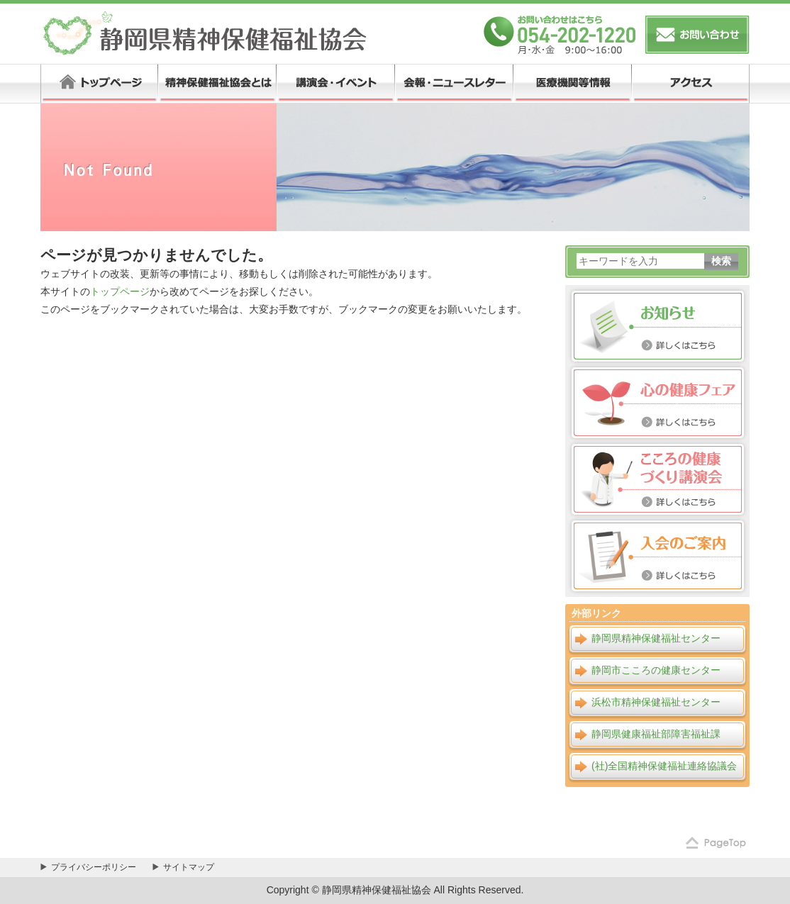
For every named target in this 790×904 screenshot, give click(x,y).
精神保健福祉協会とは (216, 84)
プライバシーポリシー (93, 867)
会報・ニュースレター (453, 84)
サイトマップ (188, 867)
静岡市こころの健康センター (656, 670)
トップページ (98, 84)
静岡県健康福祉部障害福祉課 (656, 734)
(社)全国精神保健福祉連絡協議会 (664, 765)
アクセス (690, 84)
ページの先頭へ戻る (714, 844)
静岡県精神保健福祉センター (656, 638)
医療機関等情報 (572, 84)
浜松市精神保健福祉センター (656, 702)
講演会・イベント (335, 84)
